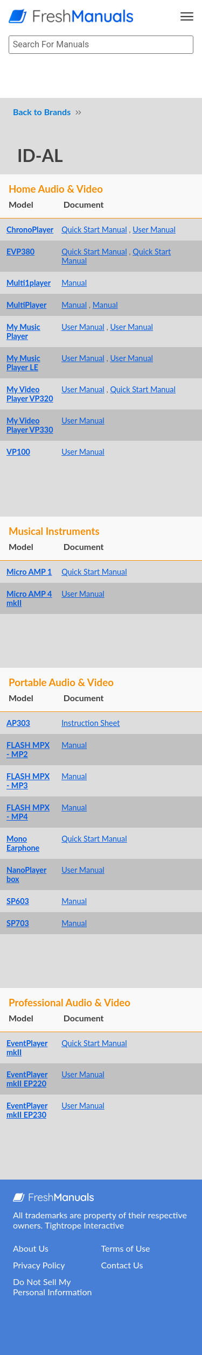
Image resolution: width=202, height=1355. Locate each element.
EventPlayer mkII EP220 (26, 1079)
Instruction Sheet (90, 723)
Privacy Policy (39, 1265)
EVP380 (20, 251)
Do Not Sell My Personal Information (52, 1286)
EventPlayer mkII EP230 (26, 1110)
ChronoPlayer (29, 229)
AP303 (18, 723)
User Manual (154, 229)
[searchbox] (101, 45)
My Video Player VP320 (29, 394)
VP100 (18, 451)
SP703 (17, 923)
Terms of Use (125, 1248)
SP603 (17, 901)
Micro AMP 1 (29, 571)
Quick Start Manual (94, 229)
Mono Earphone (22, 843)
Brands (57, 112)
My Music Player (23, 331)
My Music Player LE (23, 363)
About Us (30, 1248)
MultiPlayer (26, 304)
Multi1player (28, 282)
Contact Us (122, 1265)
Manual (74, 282)
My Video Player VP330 (29, 425)
